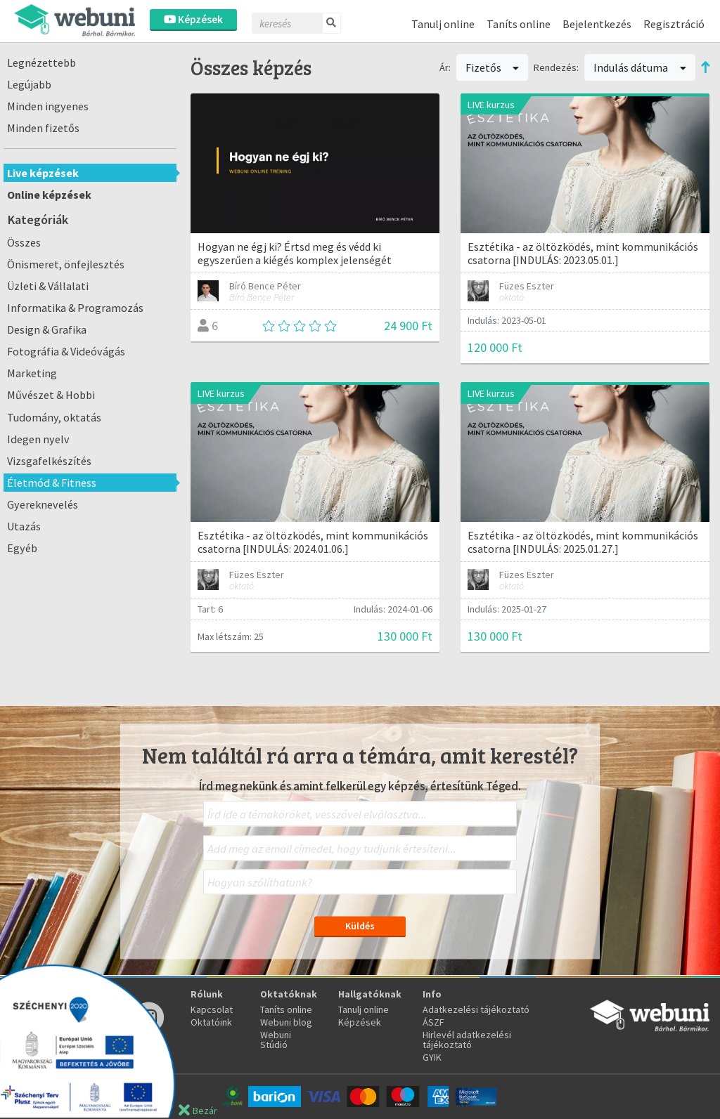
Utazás (24, 526)
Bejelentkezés (596, 24)
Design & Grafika (46, 329)
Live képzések (43, 173)
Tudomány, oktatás (54, 417)
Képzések (193, 19)
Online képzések (49, 195)
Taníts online (519, 24)
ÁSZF (433, 1022)
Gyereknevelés (42, 504)
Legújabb (29, 84)
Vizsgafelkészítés (49, 461)
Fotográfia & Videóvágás (66, 351)
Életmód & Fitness (51, 483)
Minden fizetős (43, 128)
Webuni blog (286, 1022)
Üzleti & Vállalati (48, 286)
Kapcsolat (212, 1009)
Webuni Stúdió (275, 1039)
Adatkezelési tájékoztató (476, 1009)
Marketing (32, 373)
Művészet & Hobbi (51, 395)
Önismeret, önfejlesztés (65, 264)
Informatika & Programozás (75, 308)
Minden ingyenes (48, 106)
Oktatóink (211, 1022)
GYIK (432, 1057)
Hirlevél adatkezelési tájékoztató (467, 1039)
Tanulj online (443, 24)
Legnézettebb (41, 62)
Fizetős (492, 67)
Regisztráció (674, 24)
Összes (24, 242)
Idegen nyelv (38, 439)
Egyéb (22, 548)
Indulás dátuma (639, 67)
